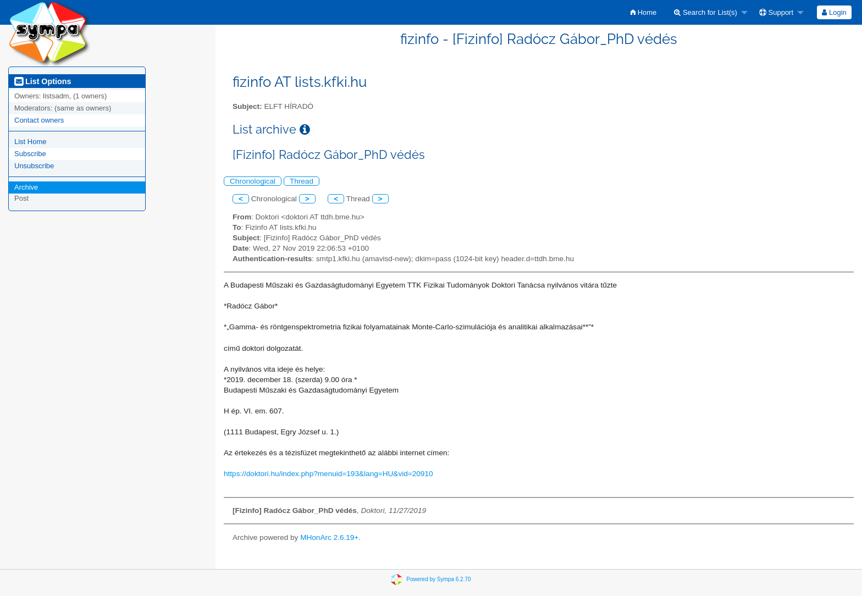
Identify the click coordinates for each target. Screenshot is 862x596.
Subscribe (30, 154)
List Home (30, 141)
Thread (301, 181)
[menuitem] (643, 12)
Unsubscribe (34, 166)
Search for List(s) (705, 12)
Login (834, 12)
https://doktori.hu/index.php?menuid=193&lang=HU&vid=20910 (328, 474)
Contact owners (39, 120)
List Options (42, 81)
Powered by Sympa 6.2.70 (438, 579)
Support (776, 12)
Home (643, 12)
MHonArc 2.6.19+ (329, 537)
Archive (26, 187)
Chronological (252, 181)
